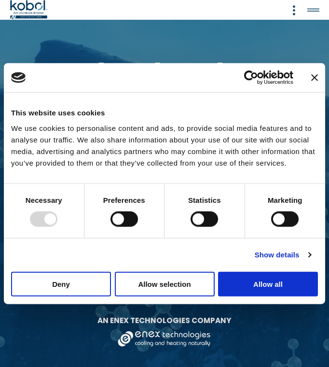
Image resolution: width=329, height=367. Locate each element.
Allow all (268, 284)
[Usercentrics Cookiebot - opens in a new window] (251, 78)
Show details (277, 255)
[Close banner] (314, 77)
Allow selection (164, 284)
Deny (61, 284)
